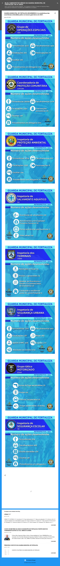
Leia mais (53, 525)
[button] (55, 13)
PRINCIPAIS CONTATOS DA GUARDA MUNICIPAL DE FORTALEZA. (21, 545)
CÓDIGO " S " (7, 514)
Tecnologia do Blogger (30, 560)
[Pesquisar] (57, 3)
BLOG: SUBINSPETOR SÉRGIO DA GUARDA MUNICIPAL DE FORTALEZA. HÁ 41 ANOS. (25, 3)
